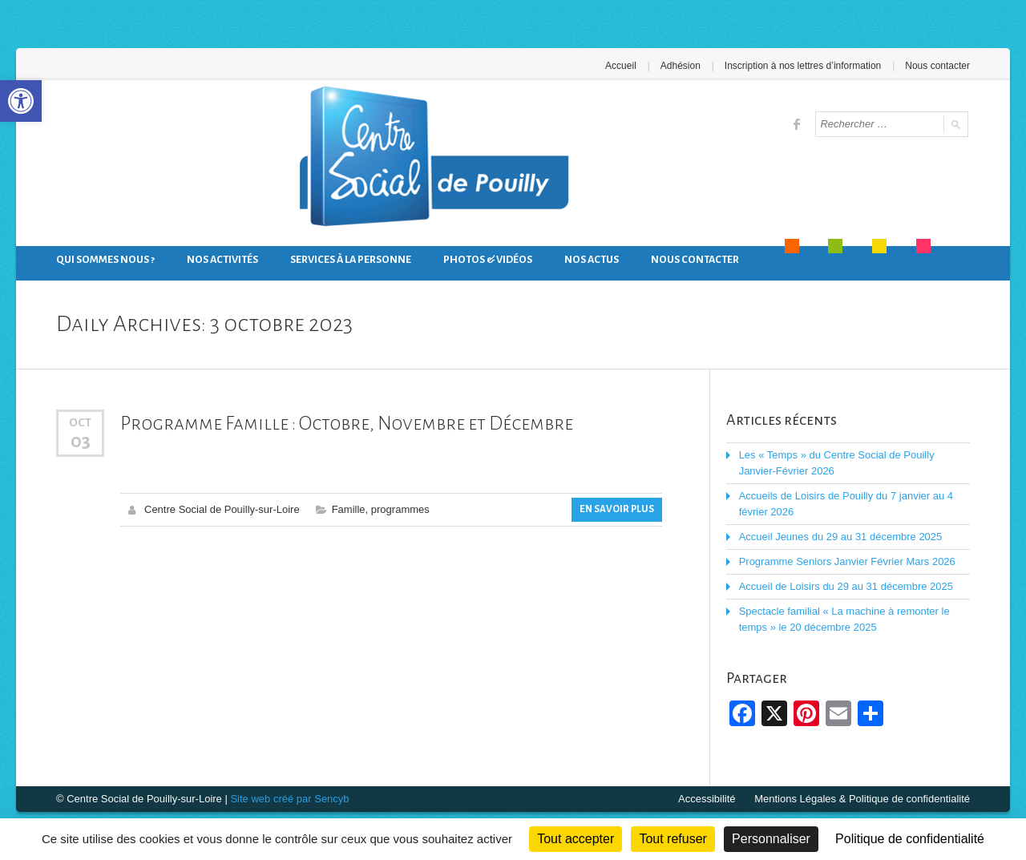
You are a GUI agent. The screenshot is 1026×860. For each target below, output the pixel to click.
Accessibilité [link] (707, 799)
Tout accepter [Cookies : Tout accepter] (575, 839)
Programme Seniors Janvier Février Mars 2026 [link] (847, 561)
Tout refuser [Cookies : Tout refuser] (672, 839)
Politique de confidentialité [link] (909, 839)
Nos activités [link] (222, 259)
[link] (21, 101)
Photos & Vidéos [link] (487, 259)
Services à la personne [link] (350, 259)
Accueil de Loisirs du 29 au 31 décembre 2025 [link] (846, 586)
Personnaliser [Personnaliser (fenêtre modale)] (771, 839)
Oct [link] (80, 422)
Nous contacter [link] (937, 65)
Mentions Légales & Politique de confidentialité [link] (862, 799)
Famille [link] (349, 509)
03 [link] (81, 440)
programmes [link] (400, 509)
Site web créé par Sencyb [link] (289, 799)
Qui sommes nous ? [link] (105, 259)
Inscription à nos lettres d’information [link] (803, 65)
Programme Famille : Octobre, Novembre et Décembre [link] (346, 423)
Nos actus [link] (591, 259)
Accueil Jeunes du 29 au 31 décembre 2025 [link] (841, 537)
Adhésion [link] (680, 65)
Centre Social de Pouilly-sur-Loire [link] (222, 509)
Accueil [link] (620, 65)
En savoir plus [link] (617, 509)
